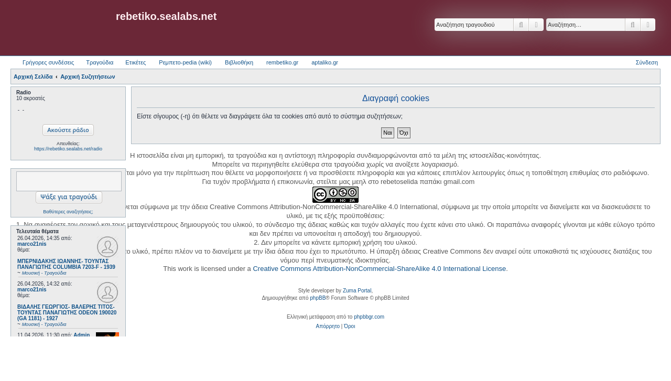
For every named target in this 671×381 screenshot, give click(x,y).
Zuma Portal (357, 290)
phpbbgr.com (369, 317)
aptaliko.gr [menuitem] (324, 62)
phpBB (318, 298)
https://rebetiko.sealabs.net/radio (68, 148)
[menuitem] (328, 326)
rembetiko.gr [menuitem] (282, 62)
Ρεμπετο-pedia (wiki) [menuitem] (185, 62)
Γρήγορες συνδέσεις (48, 62)
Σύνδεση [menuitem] (647, 62)
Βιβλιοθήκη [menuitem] (239, 62)
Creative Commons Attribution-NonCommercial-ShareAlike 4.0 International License (379, 269)
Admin (81, 335)
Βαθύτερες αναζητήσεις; (68, 211)
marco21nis (32, 244)
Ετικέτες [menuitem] (135, 62)
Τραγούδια (99, 62)
